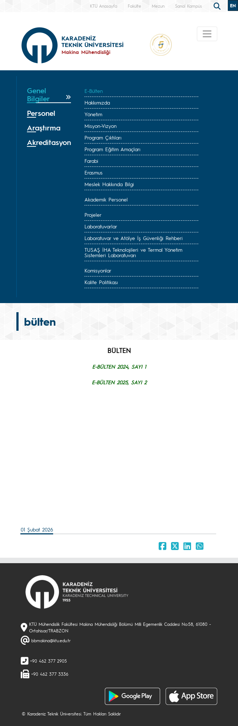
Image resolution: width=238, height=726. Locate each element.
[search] (218, 5)
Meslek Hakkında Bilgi (109, 184)
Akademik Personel (106, 199)
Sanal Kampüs (188, 6)
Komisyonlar (97, 270)
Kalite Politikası (101, 282)
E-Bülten (93, 90)
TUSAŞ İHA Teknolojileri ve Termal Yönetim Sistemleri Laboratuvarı (133, 252)
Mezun (158, 6)
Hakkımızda (97, 102)
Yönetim (93, 114)
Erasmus (93, 172)
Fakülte (134, 6)
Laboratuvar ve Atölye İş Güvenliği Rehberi (133, 238)
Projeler (93, 214)
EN (233, 5)
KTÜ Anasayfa (103, 6)
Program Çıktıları (103, 137)
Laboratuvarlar (100, 226)
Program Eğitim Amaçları (112, 149)
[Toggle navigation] (207, 34)
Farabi (91, 160)
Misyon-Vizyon (100, 125)
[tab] (49, 94)
